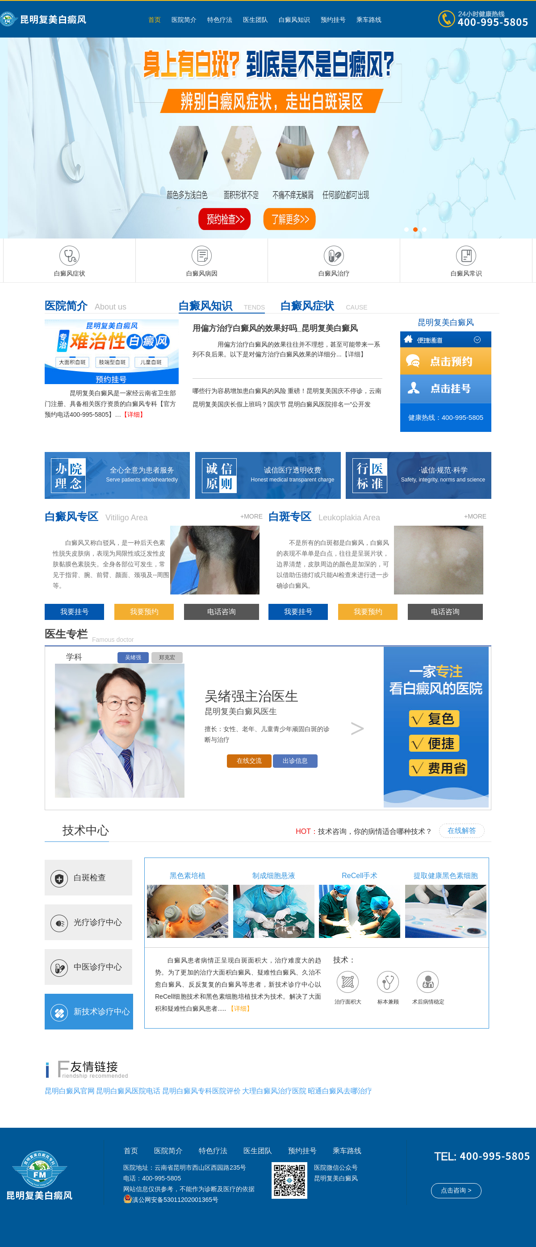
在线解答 (462, 830)
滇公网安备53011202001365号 (175, 1199)
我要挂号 (74, 611)
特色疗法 (219, 19)
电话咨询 (221, 611)
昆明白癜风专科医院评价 (201, 1091)
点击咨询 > (456, 1190)
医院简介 (184, 19)
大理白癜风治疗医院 (274, 1091)
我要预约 (144, 611)
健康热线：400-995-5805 (445, 417)
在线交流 (249, 760)
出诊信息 (295, 760)
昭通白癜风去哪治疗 (340, 1091)
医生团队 (255, 19)
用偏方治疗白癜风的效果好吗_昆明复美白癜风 (275, 328)
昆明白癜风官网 (70, 1091)
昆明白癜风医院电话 (128, 1091)
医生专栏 (66, 634)
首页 (154, 19)
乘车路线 (368, 19)
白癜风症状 (307, 306)
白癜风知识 (294, 19)
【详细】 (133, 414)
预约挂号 (333, 19)
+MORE (251, 516)
